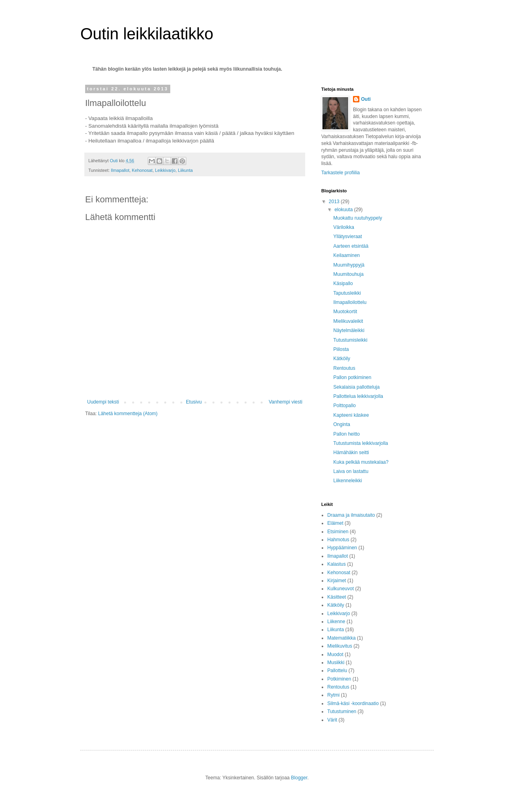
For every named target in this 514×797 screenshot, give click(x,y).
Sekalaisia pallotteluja (356, 387)
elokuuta (344, 209)
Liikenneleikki (347, 480)
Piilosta (341, 349)
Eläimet (335, 523)
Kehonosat (142, 170)
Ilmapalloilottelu (350, 302)
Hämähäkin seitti (351, 452)
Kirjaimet (336, 580)
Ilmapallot (120, 170)
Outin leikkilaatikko (146, 34)
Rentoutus (344, 368)
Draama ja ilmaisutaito (351, 515)
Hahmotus (338, 539)
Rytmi (333, 695)
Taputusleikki (347, 293)
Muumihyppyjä (348, 265)
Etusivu (194, 402)
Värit (332, 720)
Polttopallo (344, 405)
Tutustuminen (341, 711)
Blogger (299, 778)
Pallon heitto (346, 434)
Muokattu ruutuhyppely (357, 218)
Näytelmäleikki (348, 330)
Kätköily (341, 358)
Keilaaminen (346, 255)
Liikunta (185, 170)
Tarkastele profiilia (340, 172)
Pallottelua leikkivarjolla (358, 396)
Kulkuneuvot (340, 588)
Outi (366, 99)
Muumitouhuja (348, 274)
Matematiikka (341, 638)
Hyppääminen (342, 547)
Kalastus (336, 564)
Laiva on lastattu (350, 471)
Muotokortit (345, 311)
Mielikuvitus (339, 646)
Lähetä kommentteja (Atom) (127, 413)
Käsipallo (343, 283)
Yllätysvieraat (347, 236)
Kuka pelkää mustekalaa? (360, 462)
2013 (335, 201)
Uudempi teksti (103, 402)
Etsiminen (338, 531)
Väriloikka (343, 227)
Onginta (341, 424)
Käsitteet (336, 597)
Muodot (335, 654)
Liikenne (336, 621)
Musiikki (336, 662)
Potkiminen (339, 679)
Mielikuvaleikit (348, 321)
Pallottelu (337, 670)
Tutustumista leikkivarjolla (360, 443)
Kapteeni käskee (351, 415)
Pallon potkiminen (352, 377)
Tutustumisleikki (350, 340)
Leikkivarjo (165, 170)
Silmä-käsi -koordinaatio (353, 703)
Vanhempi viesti (285, 402)
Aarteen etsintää (350, 246)
